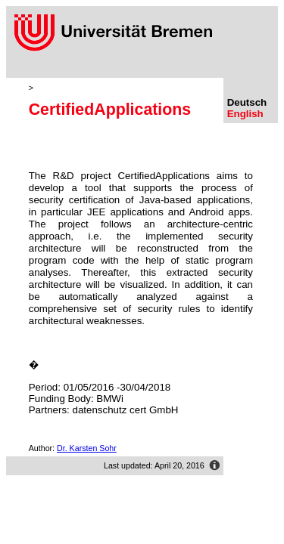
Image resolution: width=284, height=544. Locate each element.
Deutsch (247, 102)
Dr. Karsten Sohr (87, 448)
